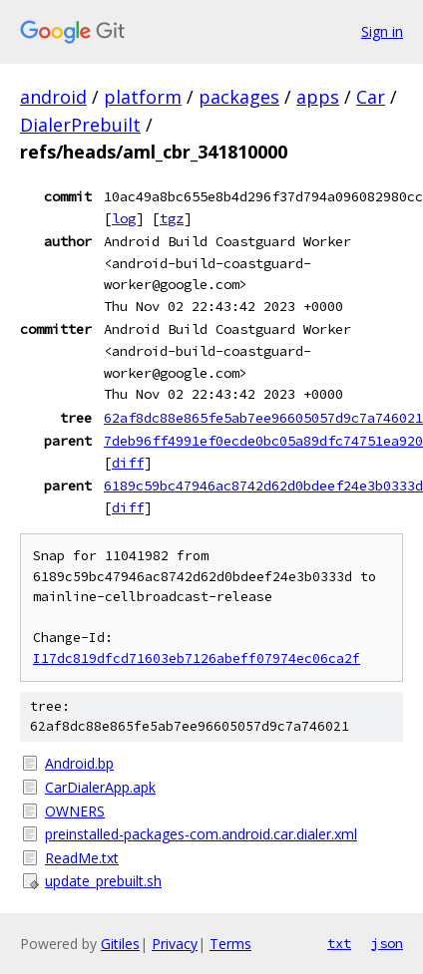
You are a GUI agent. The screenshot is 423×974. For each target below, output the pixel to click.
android (53, 97)
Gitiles (120, 943)
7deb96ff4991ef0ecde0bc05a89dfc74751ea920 (263, 441)
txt (339, 943)
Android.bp (79, 763)
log (124, 218)
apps (317, 97)
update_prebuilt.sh (103, 880)
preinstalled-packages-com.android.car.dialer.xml (201, 833)
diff (128, 463)
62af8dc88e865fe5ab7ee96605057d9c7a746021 (263, 418)
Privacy (175, 943)
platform (143, 97)
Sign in (382, 31)
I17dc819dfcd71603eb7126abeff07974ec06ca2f (196, 658)
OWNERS (75, 811)
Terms (230, 943)
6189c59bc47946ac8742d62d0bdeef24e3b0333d (263, 485)
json (387, 943)
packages (239, 97)
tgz (172, 218)
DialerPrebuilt (80, 125)
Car (370, 97)
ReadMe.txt (82, 857)
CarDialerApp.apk (100, 787)
